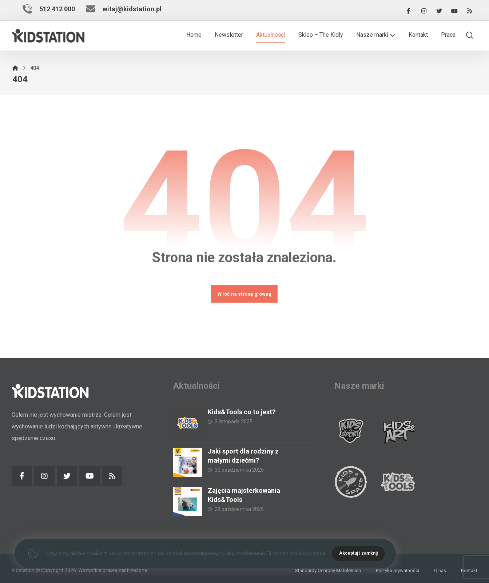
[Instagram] (424, 10)
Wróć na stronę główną (244, 297)
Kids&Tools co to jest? (243, 415)
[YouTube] (454, 10)
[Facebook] (408, 10)
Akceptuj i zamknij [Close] (360, 553)
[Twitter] (439, 10)
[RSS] (469, 10)
